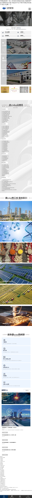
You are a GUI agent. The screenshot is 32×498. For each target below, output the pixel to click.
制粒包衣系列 (4, 138)
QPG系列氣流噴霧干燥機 (5, 115)
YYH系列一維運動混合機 (5, 126)
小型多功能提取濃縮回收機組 (6, 188)
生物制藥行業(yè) (3, 483)
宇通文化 (2, 459)
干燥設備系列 (2, 470)
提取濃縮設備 (4, 177)
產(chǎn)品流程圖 (3, 476)
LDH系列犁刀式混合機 (5, 135)
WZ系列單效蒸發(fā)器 (5, 180)
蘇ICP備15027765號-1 (17, 490)
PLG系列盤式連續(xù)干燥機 (6, 112)
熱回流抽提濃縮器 (4, 186)
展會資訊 (5, 400)
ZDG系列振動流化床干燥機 (5, 118)
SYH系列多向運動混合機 (5, 128)
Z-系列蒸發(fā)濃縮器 (5, 182)
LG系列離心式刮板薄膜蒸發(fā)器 (6, 185)
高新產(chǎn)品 (3, 465)
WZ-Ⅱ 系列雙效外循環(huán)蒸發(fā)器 (7, 181)
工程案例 (1, 477)
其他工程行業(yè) (3, 485)
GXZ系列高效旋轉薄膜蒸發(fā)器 (6, 179)
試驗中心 (2, 462)
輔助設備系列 (4, 162)
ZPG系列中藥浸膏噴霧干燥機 (6, 111)
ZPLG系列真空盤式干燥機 (5, 117)
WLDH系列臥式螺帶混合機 (5, 131)
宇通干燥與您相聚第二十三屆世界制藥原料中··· (9, 442)
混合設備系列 (2, 471)
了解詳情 (5, 432)
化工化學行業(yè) (3, 484)
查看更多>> (3, 122)
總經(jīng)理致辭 (3, 457)
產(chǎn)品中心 (2, 469)
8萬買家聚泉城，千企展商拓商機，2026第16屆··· (9, 427)
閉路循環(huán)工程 (3, 478)
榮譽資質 (2, 463)
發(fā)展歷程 (2, 467)
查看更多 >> (16, 20)
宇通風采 (2, 460)
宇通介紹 (2, 458)
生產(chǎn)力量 (3, 461)
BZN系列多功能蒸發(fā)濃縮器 (6, 184)
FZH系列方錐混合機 (4, 134)
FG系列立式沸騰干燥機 (5, 120)
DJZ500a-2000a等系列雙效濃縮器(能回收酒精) (8, 187)
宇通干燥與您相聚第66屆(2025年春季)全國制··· (9, 449)
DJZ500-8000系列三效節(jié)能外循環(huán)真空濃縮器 (9, 189)
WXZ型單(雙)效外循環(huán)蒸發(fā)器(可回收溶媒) (9, 183)
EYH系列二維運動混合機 (5, 127)
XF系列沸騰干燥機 (4, 121)
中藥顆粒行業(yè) (3, 480)
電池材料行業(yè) (3, 479)
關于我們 (1, 456)
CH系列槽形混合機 (4, 130)
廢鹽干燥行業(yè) (3, 481)
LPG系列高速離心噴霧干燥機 (6, 113)
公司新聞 (5, 422)
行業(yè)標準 (2, 466)
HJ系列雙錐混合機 (4, 133)
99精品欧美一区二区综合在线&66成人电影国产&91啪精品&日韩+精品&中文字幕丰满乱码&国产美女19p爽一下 (15, 2)
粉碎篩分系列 (4, 153)
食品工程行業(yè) (3, 482)
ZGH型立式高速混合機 (5, 136)
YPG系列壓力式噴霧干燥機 (5, 114)
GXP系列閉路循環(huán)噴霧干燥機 (7, 116)
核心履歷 (2, 468)
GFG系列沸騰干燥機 (5, 119)
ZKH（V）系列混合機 (5, 129)
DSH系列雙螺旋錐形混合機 (5, 132)
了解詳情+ (27, 390)
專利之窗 (2, 464)
